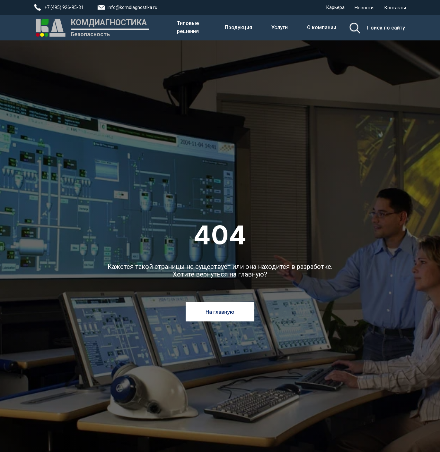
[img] (355, 27)
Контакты (395, 8)
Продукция (238, 27)
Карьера (335, 7)
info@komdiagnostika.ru (132, 7)
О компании (321, 27)
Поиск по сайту (386, 28)
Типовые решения (188, 27)
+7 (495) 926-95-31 (64, 7)
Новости (364, 8)
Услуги (279, 27)
